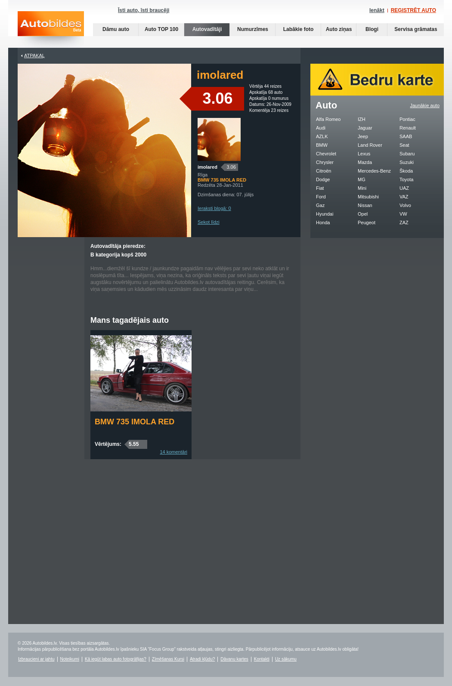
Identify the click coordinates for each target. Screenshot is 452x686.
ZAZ (404, 222)
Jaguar (365, 127)
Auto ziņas (339, 29)
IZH (361, 119)
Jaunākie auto (425, 105)
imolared (207, 167)
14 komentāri (173, 451)
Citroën (323, 170)
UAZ (404, 188)
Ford (321, 196)
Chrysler (325, 162)
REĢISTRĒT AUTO (413, 10)
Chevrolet (326, 153)
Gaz (320, 205)
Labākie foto (298, 29)
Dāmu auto (115, 29)
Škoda (406, 170)
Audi (320, 127)
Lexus (364, 153)
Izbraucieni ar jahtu (36, 659)
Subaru (407, 153)
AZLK (322, 136)
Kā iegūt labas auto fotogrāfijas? (115, 659)
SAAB (405, 136)
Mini (362, 188)
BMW (322, 145)
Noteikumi (69, 659)
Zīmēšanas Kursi (168, 659)
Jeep (363, 136)
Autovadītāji (207, 29)
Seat (404, 145)
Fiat (320, 188)
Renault (407, 127)
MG (361, 179)
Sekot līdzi (209, 222)
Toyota (406, 179)
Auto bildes (51, 29)
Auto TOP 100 (161, 29)
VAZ (404, 196)
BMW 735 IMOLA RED (134, 421)
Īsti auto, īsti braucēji (143, 10)
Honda (323, 222)
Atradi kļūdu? (202, 659)
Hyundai (324, 213)
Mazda (365, 162)
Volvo (405, 205)
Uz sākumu (286, 659)
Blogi (371, 29)
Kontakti (261, 659)
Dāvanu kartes (234, 659)
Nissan (365, 205)
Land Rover (370, 145)
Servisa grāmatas (415, 29)
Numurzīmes (252, 29)
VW (403, 213)
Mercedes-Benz (374, 170)
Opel (363, 213)
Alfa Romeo (328, 119)
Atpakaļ (34, 55)
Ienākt (376, 10)
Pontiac (407, 119)
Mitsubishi (368, 196)
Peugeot (366, 222)
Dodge (323, 179)
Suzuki (406, 162)
